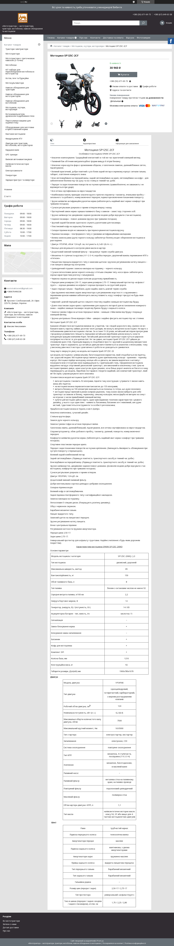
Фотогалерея (143, 37)
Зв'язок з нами (9, 924)
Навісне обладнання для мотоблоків (17, 102)
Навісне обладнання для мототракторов (17, 95)
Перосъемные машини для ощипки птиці (18, 122)
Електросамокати (14, 171)
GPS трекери (11, 155)
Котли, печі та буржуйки (17, 78)
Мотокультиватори (15, 83)
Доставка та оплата (113, 37)
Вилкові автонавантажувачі (19, 159)
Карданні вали (12, 150)
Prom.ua (100, 941)
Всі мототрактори (11, 921)
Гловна (51, 37)
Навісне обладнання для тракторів (17, 89)
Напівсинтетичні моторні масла (17, 165)
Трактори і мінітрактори (17, 49)
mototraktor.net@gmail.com (19, 288)
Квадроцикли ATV (14, 139)
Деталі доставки (11, 927)
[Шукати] (143, 23)
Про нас (83, 37)
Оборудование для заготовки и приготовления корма (20, 128)
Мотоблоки (11, 65)
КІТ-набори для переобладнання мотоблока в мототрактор (20, 72)
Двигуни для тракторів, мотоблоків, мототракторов (19, 144)
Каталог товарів (65, 37)
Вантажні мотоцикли (15, 134)
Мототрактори (13, 54)
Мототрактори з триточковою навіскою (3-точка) (20, 59)
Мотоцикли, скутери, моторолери (88, 46)
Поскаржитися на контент (113, 943)
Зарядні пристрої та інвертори (20, 180)
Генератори (11, 175)
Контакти (95, 37)
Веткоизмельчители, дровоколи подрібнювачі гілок (20, 115)
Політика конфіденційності (135, 943)
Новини (8, 189)
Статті (7, 196)
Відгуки (130, 37)
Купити (125, 74)
